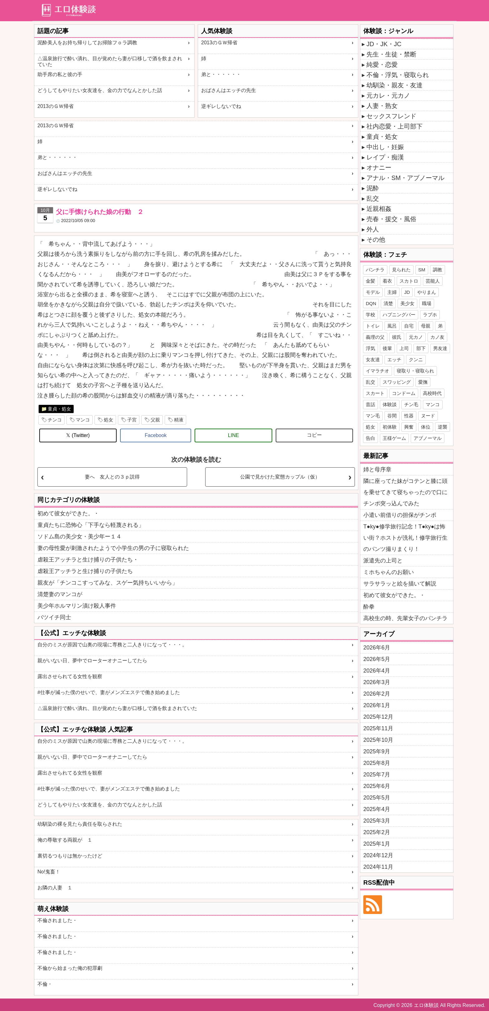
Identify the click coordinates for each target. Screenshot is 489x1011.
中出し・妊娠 (385, 146)
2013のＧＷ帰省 (55, 106)
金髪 (370, 281)
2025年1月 (376, 844)
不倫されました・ (57, 920)
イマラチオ (377, 370)
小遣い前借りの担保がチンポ (399, 515)
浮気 (370, 348)
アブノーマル (428, 438)
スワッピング (397, 382)
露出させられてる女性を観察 (69, 676)
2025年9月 (376, 751)
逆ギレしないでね (221, 106)
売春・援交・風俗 (391, 219)
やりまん (426, 292)
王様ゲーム (394, 438)
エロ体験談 (426, 1005)
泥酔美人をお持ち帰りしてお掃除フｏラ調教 (87, 42)
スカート (375, 393)
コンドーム (403, 393)
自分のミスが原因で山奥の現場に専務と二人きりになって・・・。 (112, 644)
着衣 (387, 281)
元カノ (416, 337)
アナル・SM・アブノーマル (405, 177)
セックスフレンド (391, 116)
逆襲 (442, 427)
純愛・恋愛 (382, 64)
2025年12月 (378, 717)
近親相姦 (378, 208)
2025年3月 (376, 821)
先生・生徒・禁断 (391, 54)
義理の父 (375, 337)
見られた (401, 269)
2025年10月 (378, 740)
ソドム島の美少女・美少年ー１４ (79, 536)
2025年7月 (376, 774)
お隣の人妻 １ (54, 887)
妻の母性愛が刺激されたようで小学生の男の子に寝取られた (113, 548)
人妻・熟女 (382, 105)
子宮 (132, 419)
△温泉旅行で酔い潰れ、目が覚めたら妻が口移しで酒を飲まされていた (109, 61)
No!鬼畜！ (48, 871)
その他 (375, 239)
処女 (108, 419)
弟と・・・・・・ (221, 74)
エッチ (394, 359)
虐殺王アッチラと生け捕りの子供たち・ (87, 560)
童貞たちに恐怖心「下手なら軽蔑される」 (90, 525)
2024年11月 (378, 867)
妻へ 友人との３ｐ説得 (112, 476)
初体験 (390, 427)
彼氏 (396, 337)
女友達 (373, 359)
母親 (425, 325)
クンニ (416, 359)
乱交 (372, 198)
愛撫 (423, 382)
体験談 (390, 404)
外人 (372, 229)
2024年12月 (378, 855)
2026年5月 (376, 659)
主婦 (392, 292)
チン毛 (411, 404)
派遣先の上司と (383, 560)
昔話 (370, 404)
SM (421, 269)
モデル (373, 292)
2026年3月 (376, 682)
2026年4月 (376, 671)
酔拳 (369, 607)
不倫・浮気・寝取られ (397, 74)
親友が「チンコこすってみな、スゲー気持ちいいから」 (107, 583)
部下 (421, 348)
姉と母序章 (377, 469)
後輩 (387, 348)
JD (407, 292)
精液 (178, 419)
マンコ (83, 419)
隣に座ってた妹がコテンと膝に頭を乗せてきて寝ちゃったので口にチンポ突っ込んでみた (405, 492)
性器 (409, 415)
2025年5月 (376, 798)
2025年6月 (376, 786)
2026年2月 (376, 694)
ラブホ (430, 314)
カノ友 (437, 337)
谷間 (392, 415)
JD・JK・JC (383, 44)
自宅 (409, 325)
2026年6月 (376, 647)
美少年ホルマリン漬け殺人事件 (76, 606)
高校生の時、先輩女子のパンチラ (405, 618)
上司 (404, 348)
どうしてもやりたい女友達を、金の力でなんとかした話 (99, 90)
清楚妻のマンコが (59, 594)
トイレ (373, 325)
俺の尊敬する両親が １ (64, 840)
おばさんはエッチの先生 (228, 90)
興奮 (409, 427)
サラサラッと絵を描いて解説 (399, 584)
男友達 (440, 348)
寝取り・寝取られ (415, 370)
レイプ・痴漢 (385, 157)
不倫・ (44, 984)
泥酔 (372, 188)
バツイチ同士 (54, 617)
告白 (370, 438)
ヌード (428, 415)
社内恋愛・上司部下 (394, 126)
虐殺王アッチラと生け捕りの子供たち (85, 571)
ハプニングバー (399, 314)
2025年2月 (376, 832)
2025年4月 (376, 809)
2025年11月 (378, 728)
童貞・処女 (59, 408)
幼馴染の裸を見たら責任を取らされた (79, 824)
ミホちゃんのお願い (388, 572)
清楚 (388, 303)
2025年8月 (376, 763)
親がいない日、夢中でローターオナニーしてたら (92, 660)
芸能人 (433, 281)
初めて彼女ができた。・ (68, 513)
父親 (155, 419)
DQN (371, 303)
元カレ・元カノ (388, 95)
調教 (437, 269)
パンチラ (375, 269)
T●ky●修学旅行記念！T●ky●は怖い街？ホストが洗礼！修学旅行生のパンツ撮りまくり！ (405, 537)
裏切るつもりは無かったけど (69, 855)
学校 (370, 314)
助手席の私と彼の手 (59, 74)
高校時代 (432, 393)
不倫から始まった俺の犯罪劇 (69, 968)
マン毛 (373, 415)
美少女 (407, 303)
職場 (426, 303)
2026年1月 (376, 705)
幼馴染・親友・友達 (394, 85)
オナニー (378, 167)
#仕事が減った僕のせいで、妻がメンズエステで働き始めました (108, 692)
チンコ (55, 419)
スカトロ (408, 281)
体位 (425, 427)
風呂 (392, 325)
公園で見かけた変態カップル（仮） (280, 476)
